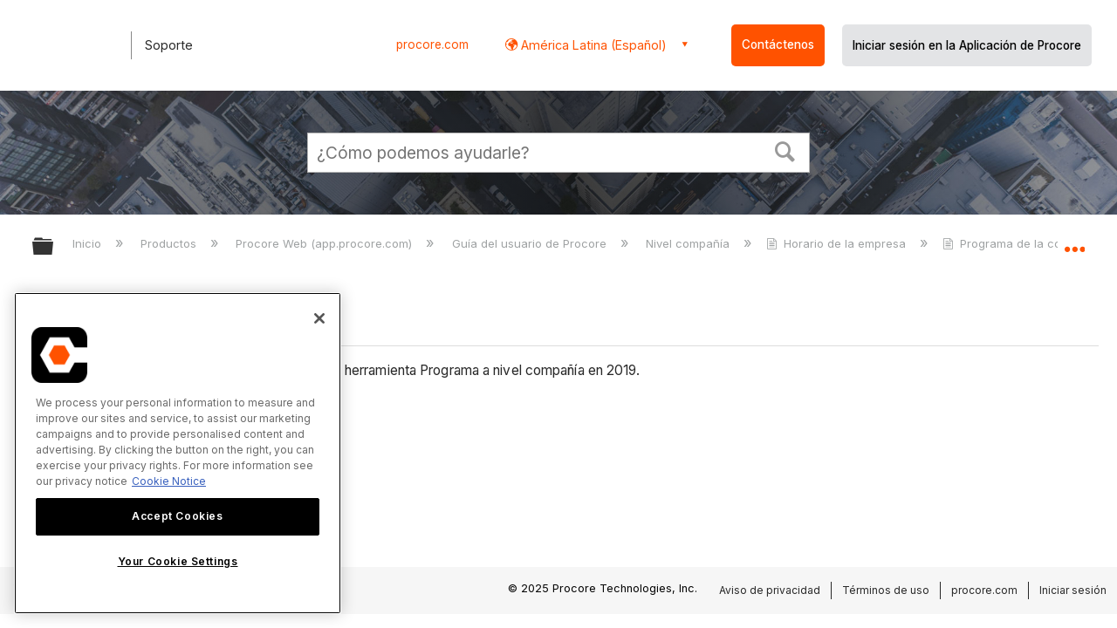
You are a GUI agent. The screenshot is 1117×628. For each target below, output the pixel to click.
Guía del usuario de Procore (531, 243)
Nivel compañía (689, 243)
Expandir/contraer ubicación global (1074, 242)
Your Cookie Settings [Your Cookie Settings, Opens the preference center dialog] (178, 561)
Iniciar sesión (1073, 590)
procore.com (432, 44)
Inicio (88, 243)
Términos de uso (885, 590)
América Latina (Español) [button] (592, 45)
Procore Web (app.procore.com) (325, 243)
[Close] (319, 318)
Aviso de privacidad (769, 590)
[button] (785, 150)
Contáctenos (778, 44)
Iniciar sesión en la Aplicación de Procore (967, 45)
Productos (170, 243)
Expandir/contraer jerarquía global (54, 247)
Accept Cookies (177, 515)
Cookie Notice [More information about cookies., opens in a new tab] (169, 481)
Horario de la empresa (837, 243)
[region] (177, 453)
